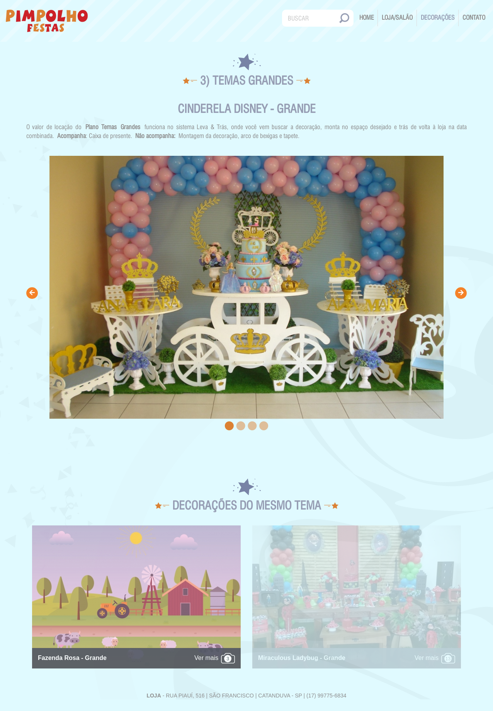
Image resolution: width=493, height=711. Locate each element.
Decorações (438, 17)
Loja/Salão (397, 17)
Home (366, 17)
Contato (473, 17)
